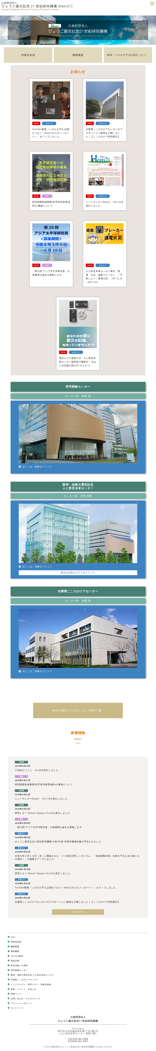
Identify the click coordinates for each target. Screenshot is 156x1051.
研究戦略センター (18, 970)
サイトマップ (15, 1008)
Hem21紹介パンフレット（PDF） (78, 710)
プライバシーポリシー (20, 1003)
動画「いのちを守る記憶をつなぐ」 (128, 55)
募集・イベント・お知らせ (22, 989)
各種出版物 (45, 984)
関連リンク (14, 994)
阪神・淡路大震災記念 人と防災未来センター (31, 975)
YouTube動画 (15, 956)
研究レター (33, 984)
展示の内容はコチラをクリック (78, 572)
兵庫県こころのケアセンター (23, 980)
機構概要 (78, 55)
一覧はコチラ (78, 912)
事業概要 (13, 951)
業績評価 (13, 961)
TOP (11, 937)
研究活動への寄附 (18, 965)
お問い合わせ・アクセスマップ (24, 998)
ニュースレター (17, 984)
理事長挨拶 (28, 55)
